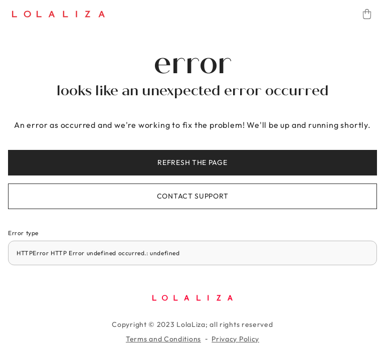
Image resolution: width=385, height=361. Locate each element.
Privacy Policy (235, 338)
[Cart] (367, 14)
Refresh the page (192, 162)
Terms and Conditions (163, 338)
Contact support (193, 196)
